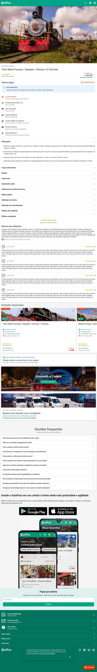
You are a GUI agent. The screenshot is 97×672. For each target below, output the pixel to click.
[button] (48, 141)
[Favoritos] (90, 3)
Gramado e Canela (8, 66)
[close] (69, 656)
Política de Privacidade (48, 653)
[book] (89, 667)
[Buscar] (85, 3)
